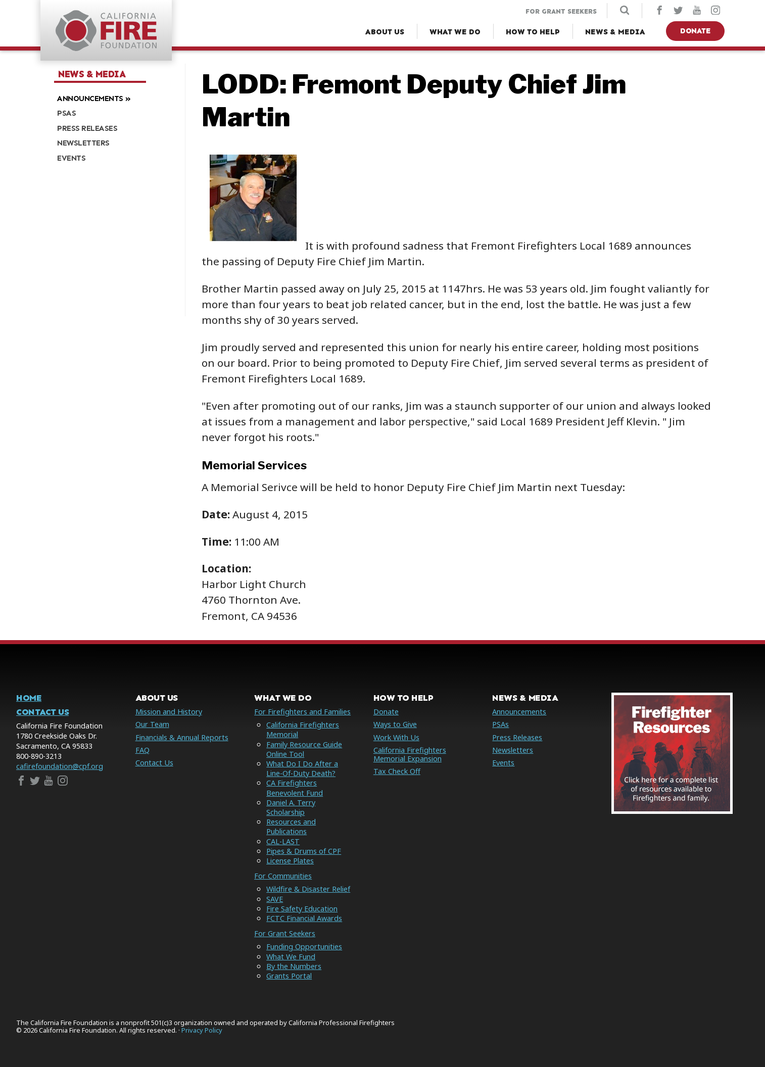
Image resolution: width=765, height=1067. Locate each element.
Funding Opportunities (304, 946)
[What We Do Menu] (455, 32)
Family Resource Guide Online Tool (304, 749)
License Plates (290, 860)
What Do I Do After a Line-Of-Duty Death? (302, 768)
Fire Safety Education (302, 908)
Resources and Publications (291, 826)
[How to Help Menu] (533, 32)
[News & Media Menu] (615, 32)
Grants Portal (289, 976)
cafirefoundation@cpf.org (59, 766)
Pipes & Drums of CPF (303, 851)
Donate (695, 30)
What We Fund (290, 956)
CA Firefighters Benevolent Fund (294, 787)
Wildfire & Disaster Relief (308, 889)
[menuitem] (115, 97)
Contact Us (42, 712)
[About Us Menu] (384, 32)
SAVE (274, 899)
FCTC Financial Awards (304, 918)
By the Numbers (293, 966)
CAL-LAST (283, 841)
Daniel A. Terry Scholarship (290, 807)
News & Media (91, 74)
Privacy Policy (201, 1030)
